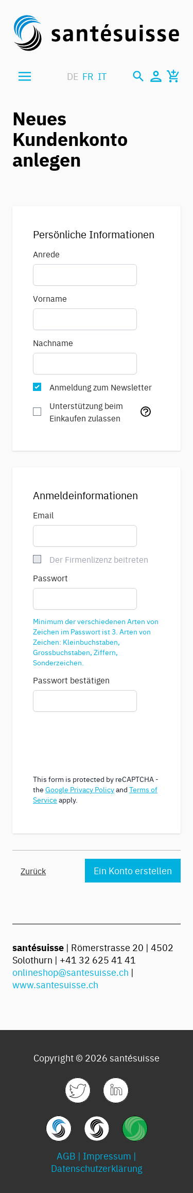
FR (88, 76)
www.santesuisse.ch (55, 984)
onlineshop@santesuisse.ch (70, 972)
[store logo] (96, 33)
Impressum (107, 1155)
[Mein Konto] (156, 76)
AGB (66, 1155)
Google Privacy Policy (79, 789)
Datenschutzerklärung (97, 1168)
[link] (78, 1090)
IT (102, 76)
